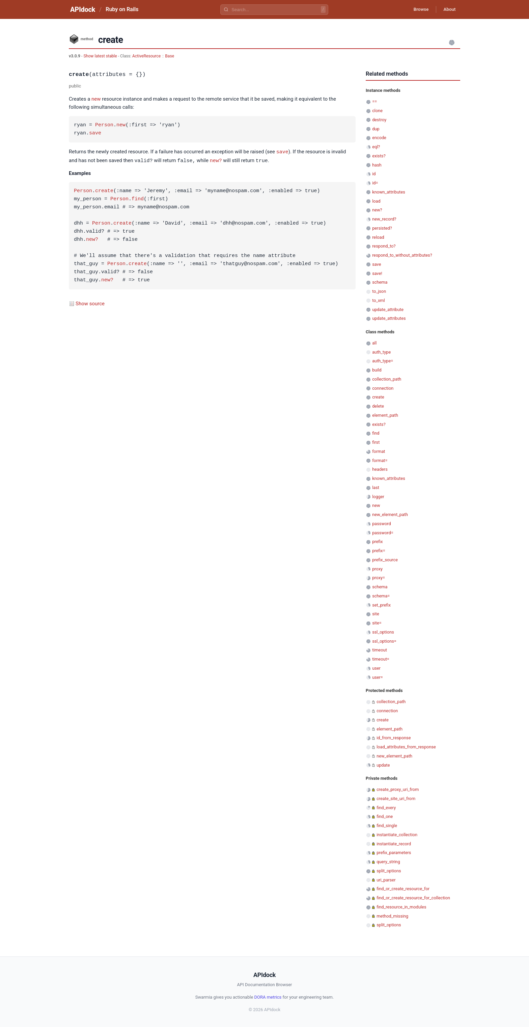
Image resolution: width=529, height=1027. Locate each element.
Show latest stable (100, 56)
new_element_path (390, 514)
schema (379, 282)
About (448, 9)
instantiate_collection (397, 834)
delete (378, 406)
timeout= (380, 659)
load (376, 201)
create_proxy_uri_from (398, 789)
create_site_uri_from (396, 798)
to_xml (378, 300)
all (374, 342)
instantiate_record (394, 843)
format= (379, 460)
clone (377, 110)
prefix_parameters (394, 852)
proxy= (378, 577)
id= (375, 182)
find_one (385, 816)
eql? (376, 146)
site (375, 613)
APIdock (82, 9)
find (138, 198)
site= (377, 622)
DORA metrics (268, 997)
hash (377, 165)
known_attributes (388, 192)
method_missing (392, 916)
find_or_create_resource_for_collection (413, 897)
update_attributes (389, 318)
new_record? (384, 219)
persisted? (382, 228)
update (383, 765)
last (375, 487)
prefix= (378, 550)
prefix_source (385, 559)
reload (378, 237)
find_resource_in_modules (401, 906)
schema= (381, 595)
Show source (90, 303)
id (373, 173)
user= (377, 677)
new (96, 99)
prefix (377, 541)
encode (379, 137)
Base (169, 56)
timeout (379, 649)
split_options (389, 870)
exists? (379, 155)
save (95, 133)
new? (216, 160)
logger (378, 496)
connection (382, 388)
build (377, 370)
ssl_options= (384, 641)
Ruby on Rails (122, 9)
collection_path (386, 379)
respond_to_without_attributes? (402, 255)
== (374, 101)
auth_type (381, 352)
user (376, 668)
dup (375, 128)
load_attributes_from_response (406, 746)
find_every (386, 807)
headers (380, 469)
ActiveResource (146, 56)
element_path (385, 415)
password (381, 523)
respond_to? (383, 246)
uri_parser (386, 879)
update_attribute (387, 309)
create (104, 190)
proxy (377, 568)
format (378, 451)
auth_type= (382, 360)
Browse (418, 9)
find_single (387, 825)
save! (377, 273)
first (376, 442)
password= (382, 532)
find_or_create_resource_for (403, 888)
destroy (379, 119)
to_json (379, 291)
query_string (388, 861)
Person (104, 125)
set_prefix (381, 605)
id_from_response (394, 737)
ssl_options (383, 632)
